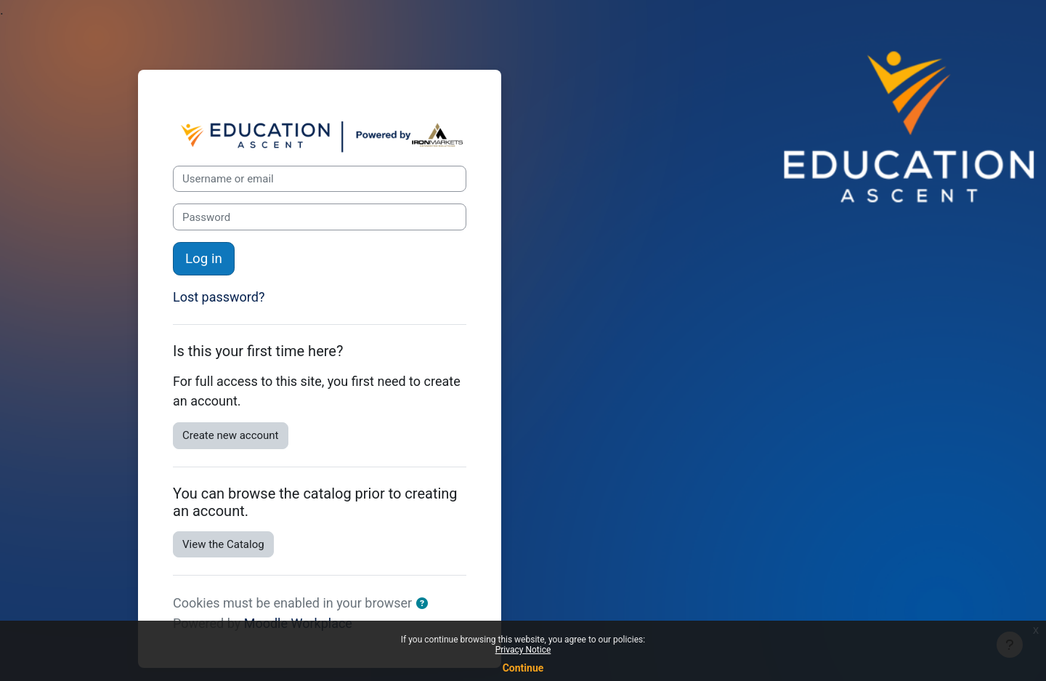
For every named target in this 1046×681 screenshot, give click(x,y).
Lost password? (218, 297)
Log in (203, 259)
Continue (523, 668)
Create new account (230, 435)
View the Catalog (223, 544)
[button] (424, 604)
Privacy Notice (523, 650)
